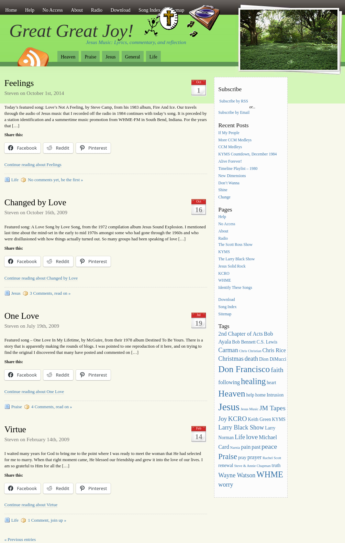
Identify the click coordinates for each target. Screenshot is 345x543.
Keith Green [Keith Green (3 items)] (259, 419)
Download (121, 10)
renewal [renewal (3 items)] (225, 465)
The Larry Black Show (236, 259)
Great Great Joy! (71, 30)
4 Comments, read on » (51, 406)
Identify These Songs (235, 288)
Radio (96, 10)
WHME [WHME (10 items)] (269, 474)
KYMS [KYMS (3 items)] (278, 419)
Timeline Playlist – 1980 (237, 168)
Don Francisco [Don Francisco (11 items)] (244, 369)
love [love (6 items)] (252, 437)
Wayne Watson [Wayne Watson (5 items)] (236, 475)
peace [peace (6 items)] (269, 446)
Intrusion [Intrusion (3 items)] (275, 395)
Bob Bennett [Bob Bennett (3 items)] (244, 342)
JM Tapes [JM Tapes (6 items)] (272, 408)
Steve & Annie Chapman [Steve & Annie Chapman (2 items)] (252, 466)
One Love (21, 316)
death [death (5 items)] (251, 358)
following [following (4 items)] (229, 382)
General (132, 56)
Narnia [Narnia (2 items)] (235, 447)
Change (224, 197)
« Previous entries (20, 539)
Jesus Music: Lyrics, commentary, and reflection (136, 42)
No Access (53, 10)
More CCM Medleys (235, 140)
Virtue (15, 429)
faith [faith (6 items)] (277, 369)
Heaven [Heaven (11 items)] (231, 394)
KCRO (223, 273)
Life (153, 56)
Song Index (227, 307)
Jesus (110, 56)
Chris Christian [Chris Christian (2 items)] (250, 351)
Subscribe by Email (233, 112)
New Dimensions (232, 176)
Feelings (19, 83)
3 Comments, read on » (50, 293)
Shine (222, 190)
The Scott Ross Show (235, 244)
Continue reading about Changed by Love (41, 278)
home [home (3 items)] (260, 395)
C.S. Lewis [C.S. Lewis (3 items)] (267, 342)
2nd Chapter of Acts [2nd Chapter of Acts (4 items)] (240, 334)
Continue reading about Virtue (30, 504)
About (77, 10)
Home (11, 10)
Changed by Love (35, 202)
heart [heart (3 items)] (271, 382)
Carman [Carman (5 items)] (228, 350)
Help (29, 10)
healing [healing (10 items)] (253, 381)
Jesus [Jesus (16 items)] (229, 406)
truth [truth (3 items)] (276, 465)
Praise (90, 56)
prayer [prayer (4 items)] (254, 457)
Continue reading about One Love (34, 391)
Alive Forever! (230, 161)
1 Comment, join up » (47, 520)
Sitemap (224, 314)
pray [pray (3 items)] (242, 457)
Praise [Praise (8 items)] (227, 456)
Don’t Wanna (228, 183)
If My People (228, 133)
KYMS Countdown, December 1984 (247, 154)
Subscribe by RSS (233, 101)
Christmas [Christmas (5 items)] (231, 358)
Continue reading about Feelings (33, 164)
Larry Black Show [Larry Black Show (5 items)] (241, 427)
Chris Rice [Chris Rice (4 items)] (274, 350)
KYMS (224, 252)
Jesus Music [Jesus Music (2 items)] (249, 409)
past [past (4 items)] (256, 447)
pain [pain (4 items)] (246, 447)
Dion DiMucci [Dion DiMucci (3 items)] (272, 359)
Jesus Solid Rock (231, 266)
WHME (224, 281)
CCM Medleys (230, 147)
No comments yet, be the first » (55, 179)
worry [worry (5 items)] (225, 484)
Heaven (68, 56)
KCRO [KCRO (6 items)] (237, 418)
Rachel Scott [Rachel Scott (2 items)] (272, 458)
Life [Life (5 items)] (240, 437)
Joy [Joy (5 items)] (222, 418)
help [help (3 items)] (250, 395)
